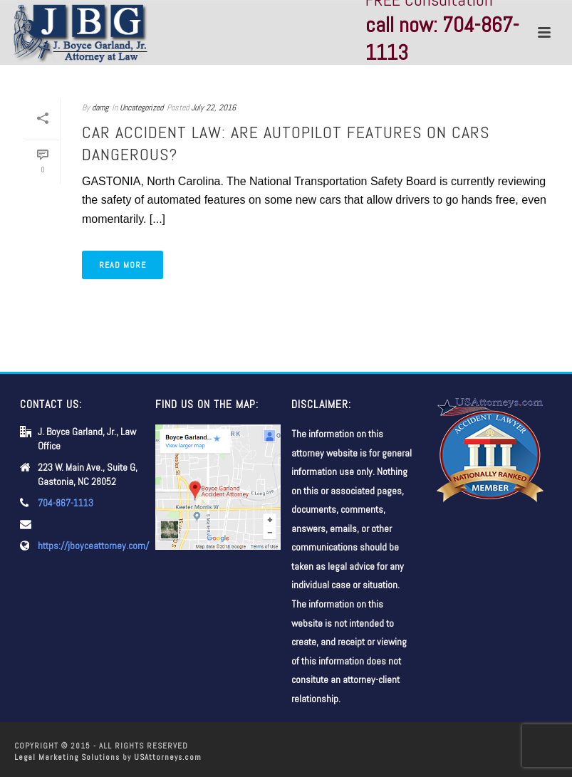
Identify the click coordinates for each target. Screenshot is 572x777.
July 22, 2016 (213, 107)
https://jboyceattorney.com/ (93, 545)
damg (100, 107)
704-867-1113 (65, 502)
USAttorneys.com (168, 757)
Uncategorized (141, 107)
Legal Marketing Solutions (67, 757)
